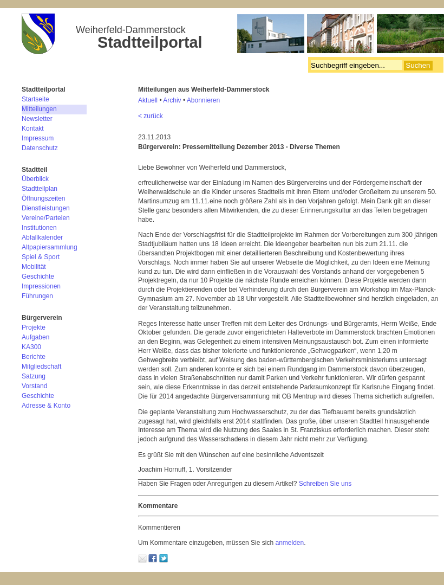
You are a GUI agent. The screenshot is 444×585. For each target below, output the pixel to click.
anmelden (289, 543)
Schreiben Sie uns (325, 483)
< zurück (150, 116)
